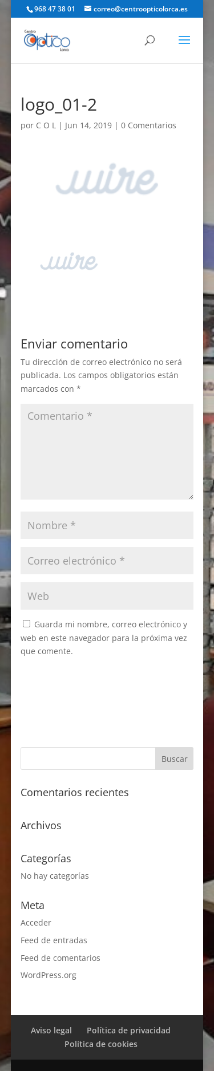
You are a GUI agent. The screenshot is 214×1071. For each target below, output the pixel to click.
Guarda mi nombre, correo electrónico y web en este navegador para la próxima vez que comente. (104, 638)
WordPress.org (48, 974)
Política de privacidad (129, 1030)
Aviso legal (51, 1030)
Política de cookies (101, 1043)
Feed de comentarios (60, 957)
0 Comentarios (148, 125)
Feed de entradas (54, 940)
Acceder (36, 922)
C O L (46, 125)
